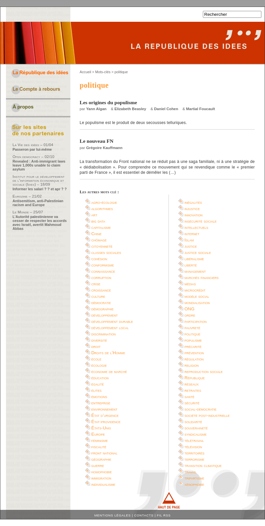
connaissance (103, 271)
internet (191, 233)
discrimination (103, 333)
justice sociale (197, 252)
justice (190, 246)
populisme (193, 340)
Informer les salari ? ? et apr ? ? (40, 189)
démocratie (101, 302)
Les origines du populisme (108, 102)
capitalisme (101, 227)
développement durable (112, 321)
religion (191, 365)
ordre (189, 315)
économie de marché (109, 371)
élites (96, 390)
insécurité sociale (200, 221)
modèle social (196, 296)
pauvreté (192, 327)
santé (189, 396)
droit (95, 346)
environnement (104, 409)
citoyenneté (101, 246)
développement (104, 315)
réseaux (191, 384)
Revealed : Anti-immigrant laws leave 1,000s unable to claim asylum (39, 165)
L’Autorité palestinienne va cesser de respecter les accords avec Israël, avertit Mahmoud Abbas (40, 223)
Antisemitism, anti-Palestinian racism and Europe (38, 203)
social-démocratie (200, 409)
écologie (99, 365)
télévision (193, 446)
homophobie (101, 471)
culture (98, 296)
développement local (110, 327)
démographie (102, 308)
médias (190, 283)
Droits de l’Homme (108, 352)
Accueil (85, 72)
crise (95, 283)
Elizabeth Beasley (130, 109)
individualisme (103, 484)
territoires (194, 452)
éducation (99, 377)
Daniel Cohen (166, 109)
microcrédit (195, 290)
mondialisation (196, 302)
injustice (192, 208)
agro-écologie (104, 202)
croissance (101, 290)
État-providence (105, 421)
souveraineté (196, 427)
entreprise (100, 402)
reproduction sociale (203, 371)
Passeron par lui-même (32, 149)
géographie (101, 459)
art (94, 214)
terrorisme (194, 459)
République (194, 377)
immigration (101, 478)
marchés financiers (201, 277)
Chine (96, 233)
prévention (194, 352)
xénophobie (194, 484)
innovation (193, 214)
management (195, 271)
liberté (190, 265)
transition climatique (203, 465)
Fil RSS (164, 515)
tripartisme (194, 478)
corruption (101, 277)
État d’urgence (105, 415)
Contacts (144, 515)
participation (195, 321)
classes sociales (106, 252)
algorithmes (102, 208)
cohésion (99, 258)
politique (192, 333)
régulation (194, 358)
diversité (99, 340)
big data (98, 221)
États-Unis (101, 427)
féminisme (99, 440)
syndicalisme (195, 434)
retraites (192, 390)
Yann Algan (96, 109)
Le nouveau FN (96, 141)
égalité (97, 384)
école (96, 358)
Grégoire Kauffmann (104, 148)
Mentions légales (113, 515)
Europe (98, 434)
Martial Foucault (200, 109)
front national (104, 452)
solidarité (193, 421)
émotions (99, 396)
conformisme (102, 265)
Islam (189, 239)
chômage (99, 239)
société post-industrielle (207, 415)
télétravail (194, 440)
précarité (193, 346)
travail (190, 471)
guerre (97, 465)
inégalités (193, 202)
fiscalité (98, 446)
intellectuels (196, 227)
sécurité (192, 402)
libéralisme (194, 258)
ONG (189, 308)
